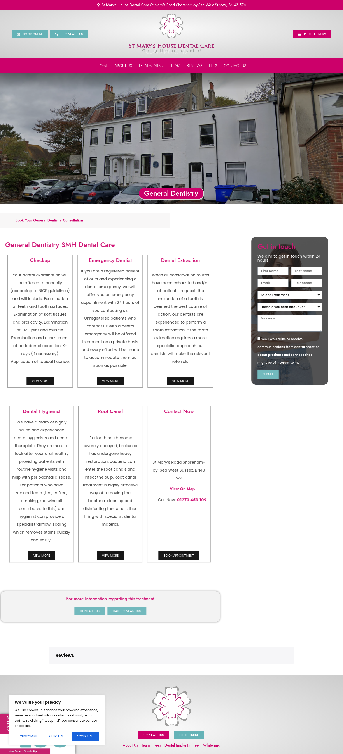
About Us (123, 66)
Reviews (194, 66)
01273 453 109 (71, 500)
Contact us (235, 66)
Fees (213, 66)
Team (175, 66)
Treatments (150, 66)
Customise (28, 736)
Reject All (57, 736)
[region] (57, 720)
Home (102, 66)
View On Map (61, 489)
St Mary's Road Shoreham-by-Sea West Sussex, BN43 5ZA (172, 727)
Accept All (85, 736)
